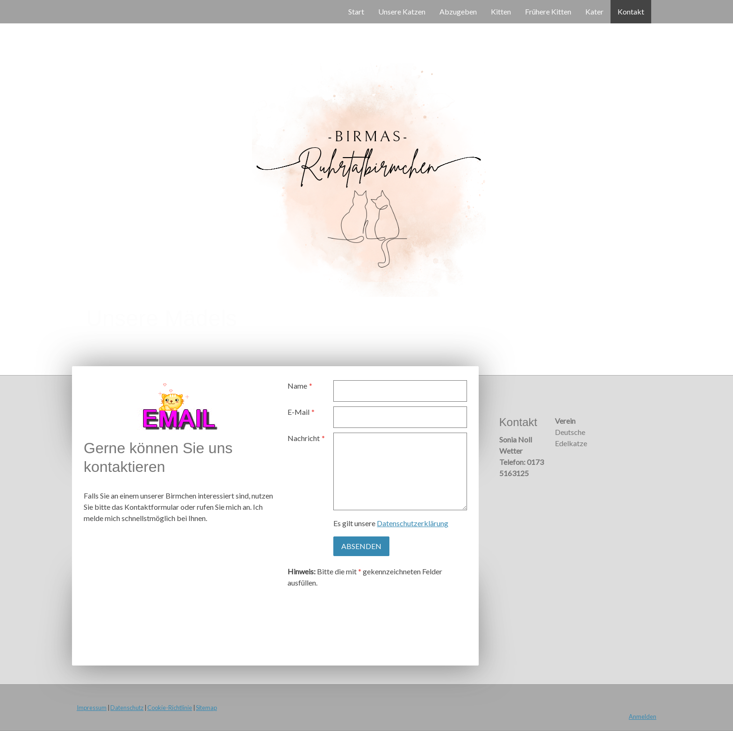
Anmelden (642, 716)
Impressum (92, 707)
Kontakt (631, 11)
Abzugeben (458, 11)
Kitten (501, 11)
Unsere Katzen (401, 11)
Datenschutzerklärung (412, 523)
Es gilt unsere (390, 523)
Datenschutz (127, 707)
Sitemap (206, 707)
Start (356, 11)
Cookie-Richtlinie (169, 707)
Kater (594, 11)
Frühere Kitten (548, 11)
